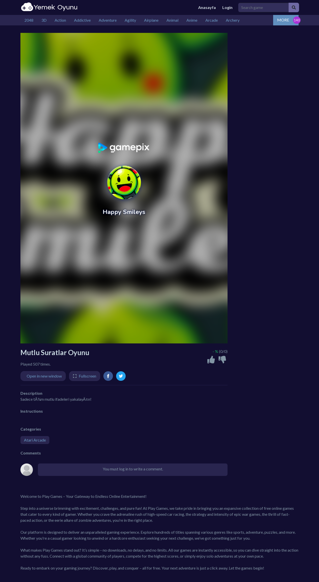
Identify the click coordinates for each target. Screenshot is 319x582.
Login (227, 7)
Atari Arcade (35, 440)
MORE (283, 19)
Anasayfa (207, 7)
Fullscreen (87, 376)
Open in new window (44, 376)
